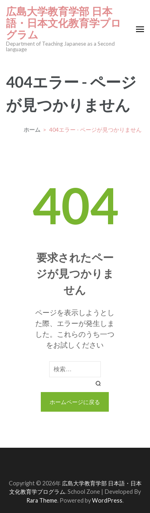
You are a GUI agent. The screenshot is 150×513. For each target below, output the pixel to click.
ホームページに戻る (75, 401)
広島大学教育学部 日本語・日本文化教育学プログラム (63, 23)
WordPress (107, 500)
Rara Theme (41, 500)
